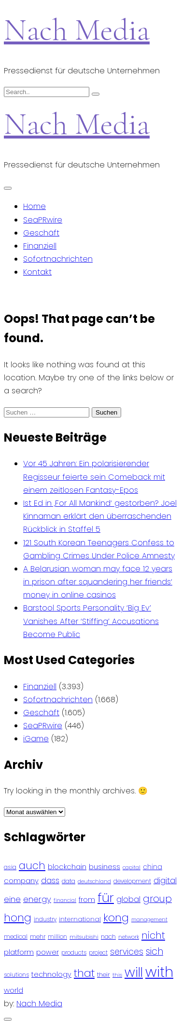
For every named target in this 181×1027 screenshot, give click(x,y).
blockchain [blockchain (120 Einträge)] (67, 866)
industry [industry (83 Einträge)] (45, 919)
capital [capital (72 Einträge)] (131, 867)
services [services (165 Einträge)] (126, 952)
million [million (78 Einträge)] (57, 937)
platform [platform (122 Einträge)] (19, 952)
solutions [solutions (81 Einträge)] (16, 975)
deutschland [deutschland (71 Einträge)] (94, 881)
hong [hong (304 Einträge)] (17, 917)
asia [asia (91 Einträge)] (10, 867)
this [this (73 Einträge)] (117, 975)
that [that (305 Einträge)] (84, 973)
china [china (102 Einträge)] (152, 867)
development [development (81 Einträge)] (132, 881)
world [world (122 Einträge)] (13, 990)
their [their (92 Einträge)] (103, 974)
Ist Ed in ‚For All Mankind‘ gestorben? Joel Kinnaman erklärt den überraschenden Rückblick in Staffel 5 (100, 516)
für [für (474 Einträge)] (105, 897)
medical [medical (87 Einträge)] (16, 936)
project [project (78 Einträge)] (98, 953)
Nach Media (77, 29)
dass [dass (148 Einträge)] (50, 880)
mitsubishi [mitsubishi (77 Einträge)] (84, 937)
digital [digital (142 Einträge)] (165, 880)
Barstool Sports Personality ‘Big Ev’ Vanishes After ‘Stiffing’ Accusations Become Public (91, 620)
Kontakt (37, 272)
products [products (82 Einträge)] (73, 952)
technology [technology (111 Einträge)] (51, 974)
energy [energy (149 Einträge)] (37, 899)
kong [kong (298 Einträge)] (116, 917)
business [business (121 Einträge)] (104, 866)
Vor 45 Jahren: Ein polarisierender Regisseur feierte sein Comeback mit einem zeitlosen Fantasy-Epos (94, 476)
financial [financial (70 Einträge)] (65, 900)
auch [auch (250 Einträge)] (32, 866)
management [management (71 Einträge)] (149, 919)
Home (34, 206)
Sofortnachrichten (58, 258)
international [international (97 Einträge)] (80, 919)
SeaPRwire (42, 219)
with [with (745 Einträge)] (159, 972)
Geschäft (41, 232)
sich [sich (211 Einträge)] (154, 951)
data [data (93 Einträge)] (68, 881)
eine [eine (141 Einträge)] (12, 899)
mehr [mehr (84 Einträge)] (37, 936)
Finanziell (39, 245)
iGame (36, 738)
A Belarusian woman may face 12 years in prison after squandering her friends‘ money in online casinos (97, 581)
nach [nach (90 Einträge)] (108, 936)
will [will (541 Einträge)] (134, 972)
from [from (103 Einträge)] (87, 899)
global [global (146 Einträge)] (128, 899)
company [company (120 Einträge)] (21, 880)
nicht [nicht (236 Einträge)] (153, 935)
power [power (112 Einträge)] (47, 952)
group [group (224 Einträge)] (157, 898)
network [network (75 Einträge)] (128, 937)
